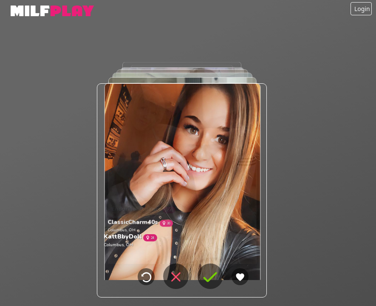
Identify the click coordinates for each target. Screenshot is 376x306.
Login (362, 9)
